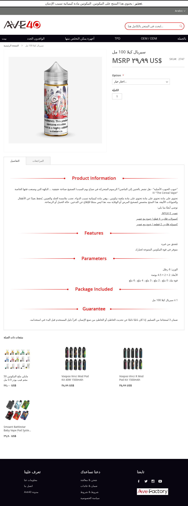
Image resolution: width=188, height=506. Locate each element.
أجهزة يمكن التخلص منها (79, 38)
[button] (180, 11)
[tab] (15, 161)
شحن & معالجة (88, 480)
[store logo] (22, 24)
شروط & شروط (89, 492)
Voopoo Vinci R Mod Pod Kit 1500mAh (131, 377)
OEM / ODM (149, 38)
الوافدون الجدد (35, 38)
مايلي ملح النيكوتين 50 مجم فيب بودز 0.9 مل (16, 377)
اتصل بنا (28, 486)
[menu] (94, 38)
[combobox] (154, 26)
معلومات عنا (30, 480)
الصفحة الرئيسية (11, 45)
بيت (4, 38)
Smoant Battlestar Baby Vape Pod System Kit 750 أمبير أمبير (17, 430)
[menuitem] (4, 38)
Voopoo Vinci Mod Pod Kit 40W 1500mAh (75, 377)
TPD (117, 38)
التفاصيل (14, 160)
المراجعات (38, 160)
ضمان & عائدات (88, 486)
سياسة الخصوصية (90, 498)
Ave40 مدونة (31, 492)
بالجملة (182, 38)
